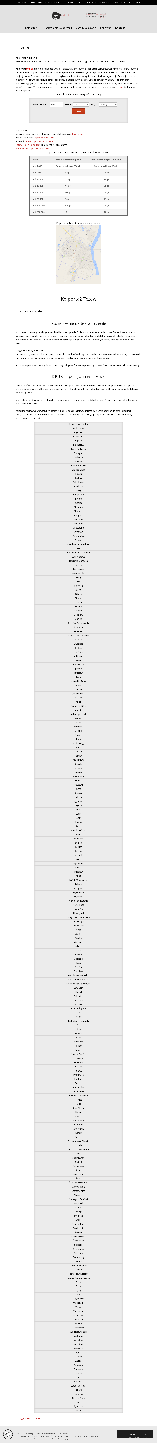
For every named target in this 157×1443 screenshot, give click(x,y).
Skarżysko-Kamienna (78, 1149)
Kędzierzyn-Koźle (78, 714)
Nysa (78, 929)
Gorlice (78, 618)
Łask (78, 826)
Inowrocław (78, 664)
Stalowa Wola (78, 1186)
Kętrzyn (78, 718)
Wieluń (78, 1323)
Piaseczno (78, 1000)
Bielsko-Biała (78, 469)
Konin (78, 747)
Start (70, 2)
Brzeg (78, 490)
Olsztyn (78, 950)
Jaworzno (78, 689)
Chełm (78, 502)
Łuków (78, 851)
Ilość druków (40, 104)
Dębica (78, 565)
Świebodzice (78, 1224)
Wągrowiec (78, 1298)
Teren (68, 104)
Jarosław (78, 672)
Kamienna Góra (78, 705)
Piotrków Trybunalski (78, 1020)
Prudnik (78, 1049)
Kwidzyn (78, 793)
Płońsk (78, 1033)
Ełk (78, 581)
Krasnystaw (78, 776)
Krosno (78, 780)
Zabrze (78, 1356)
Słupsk (78, 1161)
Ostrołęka (78, 971)
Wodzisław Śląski (78, 1331)
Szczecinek (78, 1248)
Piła (78, 1012)
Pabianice (78, 996)
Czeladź (78, 548)
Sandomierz (78, 1128)
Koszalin (78, 763)
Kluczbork (78, 726)
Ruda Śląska (78, 1108)
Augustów (78, 432)
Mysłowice (78, 892)
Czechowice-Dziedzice (78, 544)
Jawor (78, 685)
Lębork (78, 797)
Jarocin (78, 668)
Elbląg (78, 577)
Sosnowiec (78, 1174)
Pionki (78, 1016)
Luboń (78, 822)
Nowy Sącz (78, 921)
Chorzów (78, 523)
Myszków (78, 896)
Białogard (78, 453)
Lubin (78, 813)
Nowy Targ (78, 925)
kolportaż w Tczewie (44, 137)
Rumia (78, 1112)
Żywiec (78, 1410)
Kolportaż (31, 28)
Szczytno (78, 1253)
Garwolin (78, 585)
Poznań (78, 1045)
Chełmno (78, 507)
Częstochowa (78, 556)
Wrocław (78, 1340)
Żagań (78, 1360)
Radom (78, 1083)
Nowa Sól (78, 909)
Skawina (78, 1153)
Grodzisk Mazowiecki (78, 635)
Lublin (78, 817)
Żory (78, 1402)
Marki (78, 859)
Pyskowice (78, 1074)
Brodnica (78, 486)
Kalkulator (90, 2)
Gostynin (78, 627)
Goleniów (78, 614)
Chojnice (78, 515)
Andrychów (78, 428)
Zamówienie (105, 2)
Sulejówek (78, 1203)
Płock (78, 1029)
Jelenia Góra (78, 693)
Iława (78, 660)
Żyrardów (78, 1406)
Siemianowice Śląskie (78, 1141)
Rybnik (78, 1116)
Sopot (78, 1170)
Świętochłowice (78, 1236)
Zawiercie (78, 1381)
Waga (93, 104)
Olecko (78, 938)
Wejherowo (78, 1315)
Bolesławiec (78, 482)
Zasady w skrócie (121, 2)
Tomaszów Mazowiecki (78, 1277)
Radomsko (78, 1087)
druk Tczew (77, 133)
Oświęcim (78, 987)
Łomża (78, 842)
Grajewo (78, 631)
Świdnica (78, 1215)
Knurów (78, 734)
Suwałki (78, 1207)
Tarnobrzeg (78, 1257)
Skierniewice (78, 1157)
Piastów (78, 1004)
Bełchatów (78, 444)
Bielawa (78, 461)
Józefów (78, 697)
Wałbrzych (78, 1302)
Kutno (78, 788)
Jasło (78, 676)
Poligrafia (105, 28)
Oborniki (78, 933)
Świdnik (78, 1219)
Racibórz (78, 1078)
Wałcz (78, 1306)
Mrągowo (78, 888)
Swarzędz (78, 1211)
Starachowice (78, 1190)
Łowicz (78, 846)
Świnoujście (78, 1240)
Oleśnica (78, 942)
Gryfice (78, 647)
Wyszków (78, 1348)
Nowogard (78, 913)
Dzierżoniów (78, 573)
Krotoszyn (78, 784)
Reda (78, 1103)
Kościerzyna (78, 759)
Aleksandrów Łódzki (78, 424)
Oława (78, 954)
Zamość (78, 1373)
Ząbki (78, 1352)
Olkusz (78, 946)
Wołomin (78, 1335)
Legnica (78, 805)
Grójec (78, 639)
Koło (78, 739)
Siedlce (78, 1137)
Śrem (78, 1178)
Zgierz (78, 1389)
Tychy (78, 1290)
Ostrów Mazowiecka (78, 975)
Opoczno (78, 958)
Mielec (78, 867)
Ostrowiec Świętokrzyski (78, 983)
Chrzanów (78, 531)
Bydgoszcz (78, 494)
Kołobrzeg (78, 743)
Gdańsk (78, 589)
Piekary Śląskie (78, 1008)
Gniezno (78, 610)
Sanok (78, 1132)
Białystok (78, 457)
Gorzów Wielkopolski (78, 623)
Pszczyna (78, 1066)
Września (78, 1344)
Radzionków (78, 1091)
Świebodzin (78, 1228)
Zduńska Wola (78, 1385)
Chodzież (78, 511)
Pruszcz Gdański (78, 1054)
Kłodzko (78, 730)
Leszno (78, 809)
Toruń (78, 1282)
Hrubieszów (78, 656)
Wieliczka (78, 1319)
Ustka (78, 1294)
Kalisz (78, 701)
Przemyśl (78, 1062)
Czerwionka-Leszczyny (78, 552)
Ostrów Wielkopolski (78, 979)
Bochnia (78, 477)
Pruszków (78, 1058)
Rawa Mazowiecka (78, 1095)
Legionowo (78, 801)
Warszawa (78, 1311)
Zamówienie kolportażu (58, 28)
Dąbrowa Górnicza (78, 560)
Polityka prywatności (66, 1439)
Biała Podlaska (78, 448)
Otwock (78, 991)
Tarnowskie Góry (78, 1265)
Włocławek (78, 1327)
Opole (78, 962)
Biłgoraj (78, 473)
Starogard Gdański (78, 1199)
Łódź (78, 834)
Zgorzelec (78, 1393)
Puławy (78, 1070)
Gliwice (78, 602)
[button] (135, 1434)
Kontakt (137, 2)
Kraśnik (78, 772)
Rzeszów (78, 1124)
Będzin (78, 440)
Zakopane (78, 1364)
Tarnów (78, 1261)
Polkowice (78, 1041)
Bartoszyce (78, 436)
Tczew (78, 1269)
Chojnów (78, 519)
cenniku (120, 87)
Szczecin (78, 1244)
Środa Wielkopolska (78, 1182)
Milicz (78, 875)
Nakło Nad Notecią (78, 900)
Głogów (78, 606)
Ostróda (78, 967)
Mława (78, 884)
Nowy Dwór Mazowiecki (78, 917)
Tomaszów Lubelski (78, 1273)
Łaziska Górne (78, 830)
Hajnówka (78, 652)
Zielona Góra (78, 1398)
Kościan (78, 755)
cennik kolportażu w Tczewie (39, 141)
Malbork (78, 855)
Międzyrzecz (78, 863)
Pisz (78, 1025)
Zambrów (78, 1369)
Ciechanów (78, 536)
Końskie (78, 751)
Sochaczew (78, 1166)
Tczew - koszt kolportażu (28, 144)
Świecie (78, 1232)
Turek (78, 1286)
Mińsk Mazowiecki (78, 880)
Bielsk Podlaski (78, 465)
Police (78, 1037)
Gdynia (78, 594)
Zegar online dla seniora (31, 1418)
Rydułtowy (78, 1120)
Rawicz (78, 1099)
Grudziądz (78, 643)
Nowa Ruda (78, 904)
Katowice (78, 710)
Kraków (78, 768)
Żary (78, 1377)
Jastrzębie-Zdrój (78, 681)
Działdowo (78, 569)
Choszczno (78, 527)
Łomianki (78, 838)
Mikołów (78, 871)
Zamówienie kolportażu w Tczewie (33, 148)
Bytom (78, 498)
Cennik (79, 2)
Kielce (78, 722)
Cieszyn (78, 540)
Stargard (78, 1195)
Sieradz (78, 1145)
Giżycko (78, 598)
